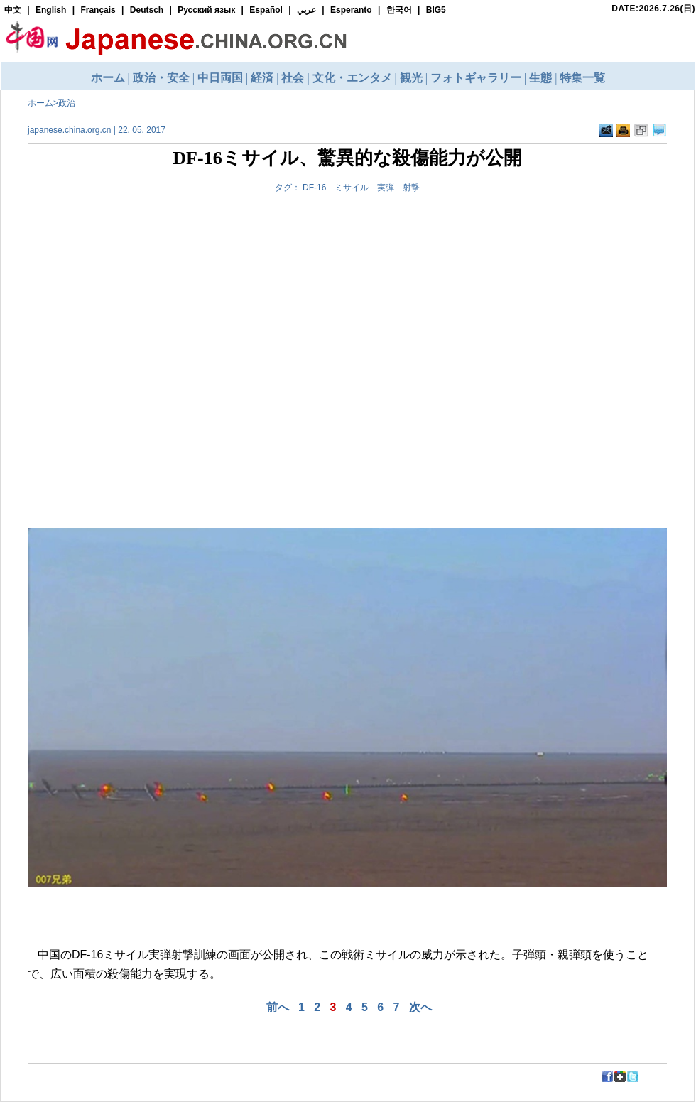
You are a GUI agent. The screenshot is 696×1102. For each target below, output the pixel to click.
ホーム (40, 103)
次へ (420, 1007)
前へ (277, 1007)
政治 (66, 103)
